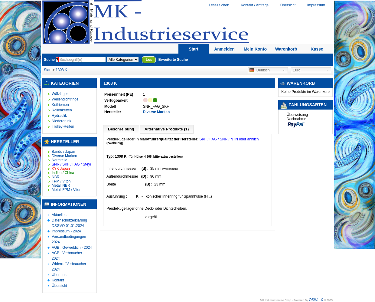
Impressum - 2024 (66, 231)
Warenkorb (286, 49)
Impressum (316, 5)
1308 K (61, 70)
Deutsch (259, 70)
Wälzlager (60, 94)
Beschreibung (121, 129)
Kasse (317, 49)
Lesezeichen (219, 5)
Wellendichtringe (65, 99)
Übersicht (288, 5)
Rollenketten (62, 110)
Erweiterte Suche (173, 59)
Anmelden (224, 49)
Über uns (59, 275)
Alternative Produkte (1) (167, 129)
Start (193, 49)
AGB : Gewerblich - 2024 (72, 247)
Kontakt (58, 280)
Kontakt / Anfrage (255, 5)
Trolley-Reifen (63, 126)
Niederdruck (61, 121)
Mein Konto (255, 49)
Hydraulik (59, 115)
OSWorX (316, 300)
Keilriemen (60, 105)
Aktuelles (59, 215)
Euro (296, 70)
